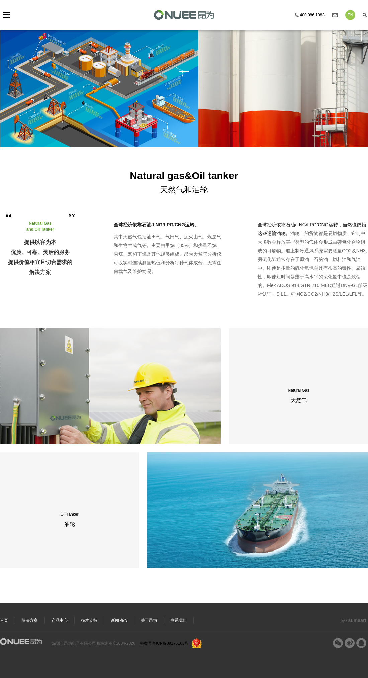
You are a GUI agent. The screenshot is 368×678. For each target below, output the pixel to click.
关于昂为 (149, 620)
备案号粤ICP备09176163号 (164, 643)
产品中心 (60, 620)
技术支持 (89, 620)
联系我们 (179, 620)
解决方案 (30, 620)
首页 (4, 620)
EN (350, 15)
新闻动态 (119, 620)
